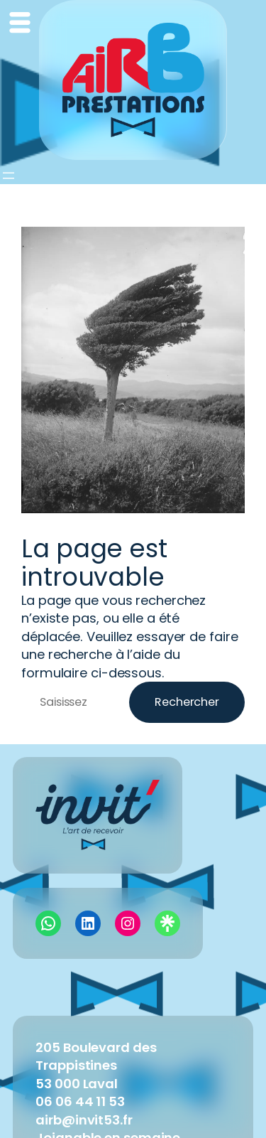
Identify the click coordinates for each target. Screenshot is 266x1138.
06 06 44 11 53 (80, 1101)
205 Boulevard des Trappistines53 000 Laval (95, 1065)
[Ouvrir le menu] (8, 175)
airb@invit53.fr (84, 1120)
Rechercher (187, 702)
